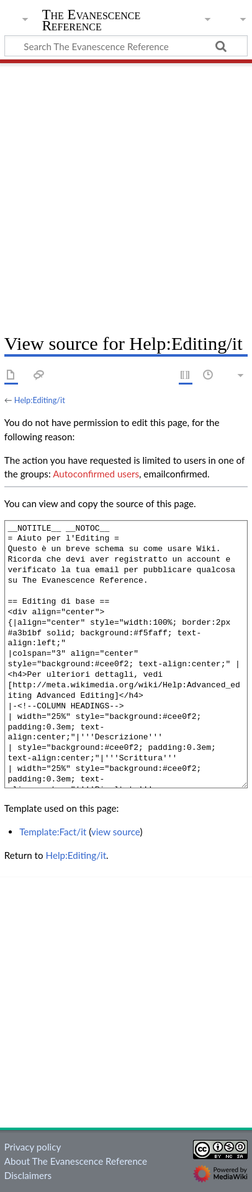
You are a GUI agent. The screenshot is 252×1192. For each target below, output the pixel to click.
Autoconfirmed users (96, 473)
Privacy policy (32, 1146)
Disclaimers (28, 1175)
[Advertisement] (126, 194)
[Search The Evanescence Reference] (126, 46)
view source (115, 831)
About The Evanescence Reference (75, 1161)
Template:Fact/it (52, 831)
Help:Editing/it (39, 400)
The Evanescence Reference (91, 21)
